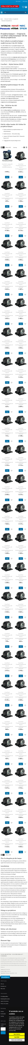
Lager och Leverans (5, 1001)
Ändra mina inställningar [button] (16, 1040)
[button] (2, 12)
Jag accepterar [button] (16, 1034)
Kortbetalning (3, 1013)
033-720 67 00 (7, 969)
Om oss (2, 983)
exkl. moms (18, 1)
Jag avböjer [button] (16, 1037)
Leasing (2, 1016)
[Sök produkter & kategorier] (13, 12)
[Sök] (25, 12)
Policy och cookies (4, 1003)
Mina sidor (3, 988)
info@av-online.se (7, 971)
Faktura (2, 1011)
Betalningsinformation (5, 998)
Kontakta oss (3, 986)
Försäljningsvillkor (4, 996)
